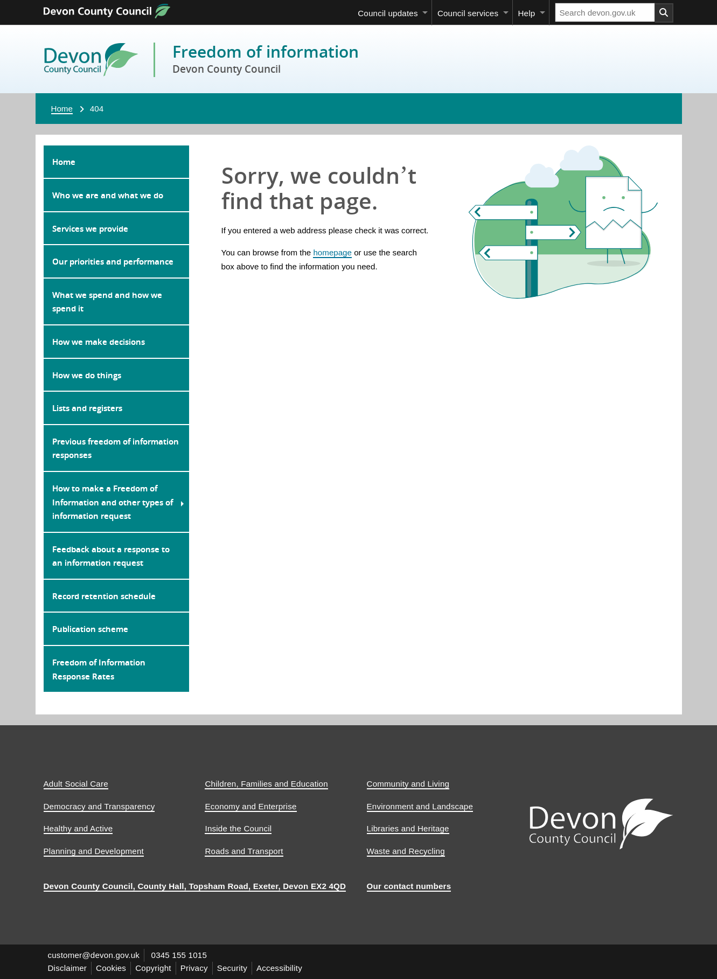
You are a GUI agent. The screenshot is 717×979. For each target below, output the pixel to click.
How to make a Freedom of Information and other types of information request (112, 502)
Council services (467, 13)
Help (526, 13)
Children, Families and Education (266, 783)
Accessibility (279, 968)
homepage (332, 252)
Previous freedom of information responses (115, 448)
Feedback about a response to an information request (111, 556)
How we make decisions (98, 341)
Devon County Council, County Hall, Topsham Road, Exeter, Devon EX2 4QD (195, 886)
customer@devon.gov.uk (94, 955)
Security (232, 968)
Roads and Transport (244, 851)
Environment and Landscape (420, 806)
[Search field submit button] (664, 13)
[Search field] (605, 12)
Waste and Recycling (406, 851)
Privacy (194, 968)
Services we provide (90, 228)
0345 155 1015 (179, 955)
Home (62, 108)
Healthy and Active (78, 828)
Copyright (153, 968)
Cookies (111, 968)
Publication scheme (90, 628)
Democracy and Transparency (99, 806)
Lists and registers (87, 407)
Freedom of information (265, 51)
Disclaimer (67, 968)
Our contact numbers (409, 886)
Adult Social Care (76, 783)
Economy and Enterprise (250, 806)
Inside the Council (238, 828)
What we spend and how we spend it (107, 301)
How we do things (86, 375)
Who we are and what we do (107, 195)
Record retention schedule (104, 596)
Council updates (387, 13)
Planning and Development (94, 851)
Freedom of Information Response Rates (98, 669)
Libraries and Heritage (408, 828)
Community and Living (408, 783)
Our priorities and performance (112, 261)
